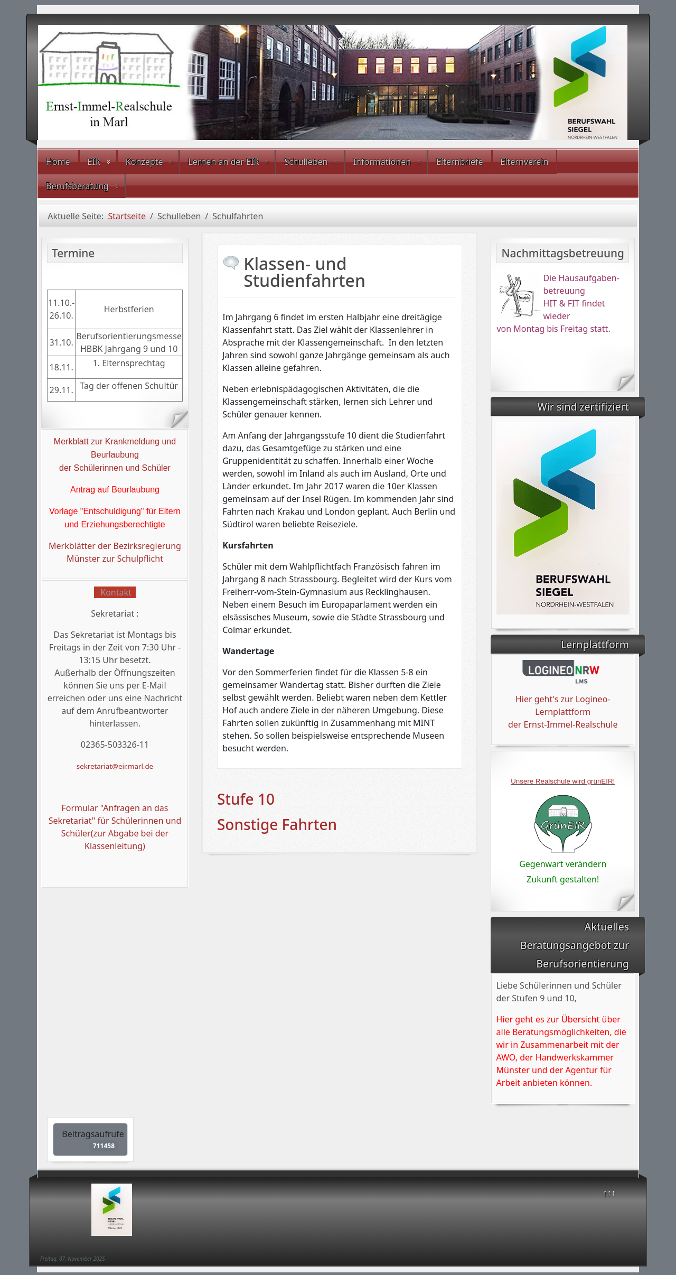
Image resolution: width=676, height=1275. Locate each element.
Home (58, 161)
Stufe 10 (246, 799)
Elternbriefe (459, 161)
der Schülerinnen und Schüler (115, 467)
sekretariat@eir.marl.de (115, 766)
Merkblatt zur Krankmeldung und (115, 441)
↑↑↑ (609, 1192)
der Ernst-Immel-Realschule (563, 724)
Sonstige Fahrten (277, 824)
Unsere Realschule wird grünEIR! (563, 781)
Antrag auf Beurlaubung (114, 489)
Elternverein (525, 161)
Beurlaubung (115, 454)
